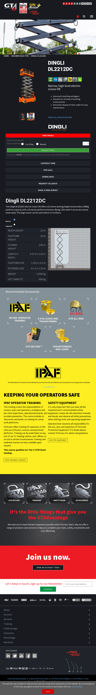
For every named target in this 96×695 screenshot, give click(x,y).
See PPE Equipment (57, 440)
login (36, 155)
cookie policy (76, 686)
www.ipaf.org (49, 387)
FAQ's (86, 679)
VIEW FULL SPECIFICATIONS (60, 117)
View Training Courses (15, 460)
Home (6, 56)
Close (48, 691)
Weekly (43, 144)
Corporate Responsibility (16, 679)
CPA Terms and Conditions (61, 679)
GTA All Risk (77, 679)
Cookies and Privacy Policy (39, 679)
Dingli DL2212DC (38, 56)
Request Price (48, 150)
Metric (8, 221)
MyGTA (19, 155)
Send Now (48, 589)
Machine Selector (20, 56)
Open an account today (48, 567)
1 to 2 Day (29, 144)
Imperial (9, 226)
